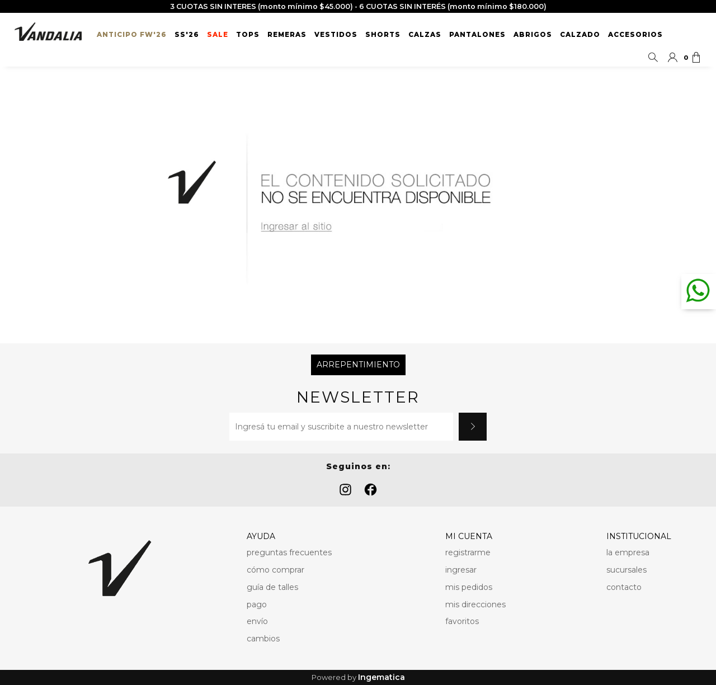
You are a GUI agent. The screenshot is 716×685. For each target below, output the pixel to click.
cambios (263, 639)
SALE (217, 35)
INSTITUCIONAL (638, 536)
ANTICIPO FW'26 (132, 35)
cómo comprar (275, 570)
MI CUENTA (468, 536)
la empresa (627, 552)
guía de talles (272, 587)
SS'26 (187, 35)
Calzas (424, 35)
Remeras (287, 35)
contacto (624, 587)
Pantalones (477, 35)
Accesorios (635, 35)
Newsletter (358, 397)
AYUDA (261, 536)
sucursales (626, 570)
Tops (248, 35)
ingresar (461, 570)
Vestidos (335, 35)
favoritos (462, 621)
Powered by (358, 677)
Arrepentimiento (358, 365)
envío (257, 621)
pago (257, 604)
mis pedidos (468, 587)
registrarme (468, 552)
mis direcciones (475, 604)
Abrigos (533, 35)
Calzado (580, 35)
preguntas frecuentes (289, 552)
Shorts (383, 35)
